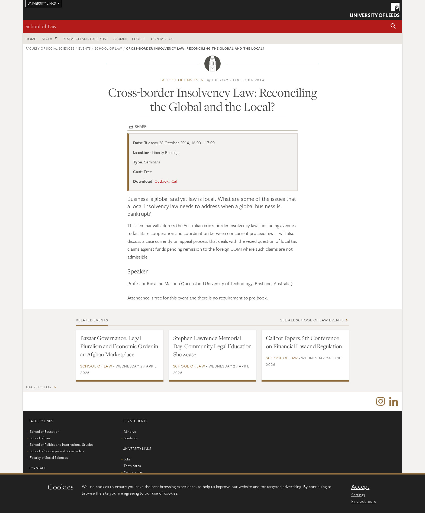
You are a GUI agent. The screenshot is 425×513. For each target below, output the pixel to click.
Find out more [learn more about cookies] (363, 501)
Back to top (38, 387)
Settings (358, 495)
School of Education (44, 431)
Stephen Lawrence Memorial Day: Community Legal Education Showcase (212, 346)
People (139, 38)
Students (130, 438)
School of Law (40, 26)
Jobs (127, 459)
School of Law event (183, 80)
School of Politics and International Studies (61, 444)
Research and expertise (85, 38)
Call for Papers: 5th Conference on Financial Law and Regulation (304, 342)
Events (84, 48)
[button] (393, 26)
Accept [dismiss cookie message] (360, 486)
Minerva (130, 431)
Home (30, 38)
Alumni (120, 38)
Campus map (133, 472)
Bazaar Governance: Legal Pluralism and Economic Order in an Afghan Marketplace (119, 346)
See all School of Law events (311, 320)
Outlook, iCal (165, 181)
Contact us (162, 38)
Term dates (132, 465)
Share (140, 126)
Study (47, 38)
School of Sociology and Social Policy (57, 451)
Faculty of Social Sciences (50, 48)
